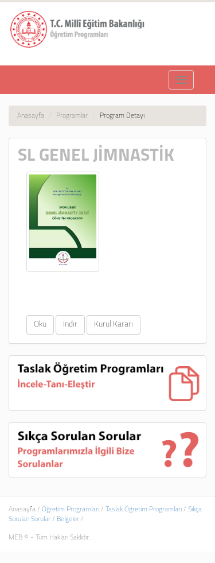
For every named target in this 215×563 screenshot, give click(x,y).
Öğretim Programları (70, 509)
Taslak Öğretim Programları (143, 509)
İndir (70, 324)
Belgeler (68, 519)
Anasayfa (30, 115)
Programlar (72, 115)
